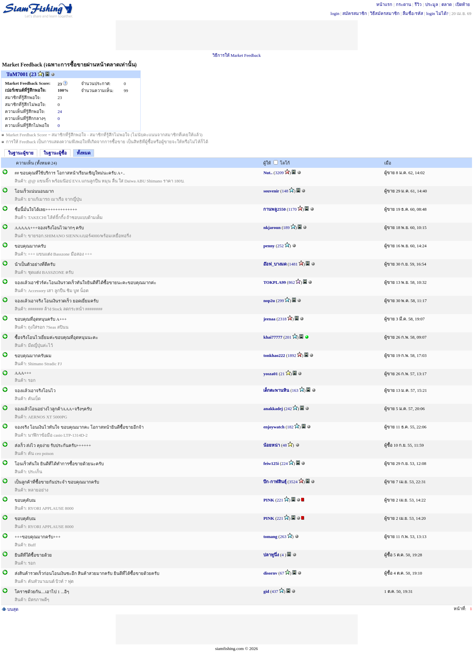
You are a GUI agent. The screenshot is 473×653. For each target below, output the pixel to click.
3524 (293, 481)
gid (266, 591)
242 (289, 408)
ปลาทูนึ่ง (271, 554)
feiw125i (271, 463)
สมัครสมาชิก (354, 13)
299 (281, 300)
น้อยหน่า (271, 445)
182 (290, 426)
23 (34, 74)
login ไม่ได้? (437, 13)
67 (282, 573)
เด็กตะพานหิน (276, 390)
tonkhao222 (274, 355)
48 (285, 445)
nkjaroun (272, 227)
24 (60, 111)
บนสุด (10, 609)
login (334, 13)
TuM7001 (17, 74)
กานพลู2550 (274, 209)
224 (284, 463)
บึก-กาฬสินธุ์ (274, 481)
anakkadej (273, 408)
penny (269, 245)
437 (275, 591)
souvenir (271, 190)
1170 (292, 209)
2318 (282, 318)
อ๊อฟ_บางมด (275, 264)
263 (283, 536)
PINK (268, 499)
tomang (270, 536)
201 (288, 337)
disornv (270, 573)
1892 (292, 355)
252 (280, 245)
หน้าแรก (384, 4)
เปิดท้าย (462, 4)
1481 (293, 264)
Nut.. (267, 172)
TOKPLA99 (274, 282)
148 (285, 190)
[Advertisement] (237, 35)
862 (292, 282)
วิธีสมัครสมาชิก (385, 13)
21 (282, 373)
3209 (279, 172)
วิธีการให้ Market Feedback (236, 55)
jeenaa (269, 318)
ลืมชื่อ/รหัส (413, 13)
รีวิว (417, 4)
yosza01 (270, 373)
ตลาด (446, 4)
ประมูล (431, 4)
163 (295, 390)
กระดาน (403, 4)
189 (286, 227)
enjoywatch (274, 426)
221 (280, 499)
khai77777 (272, 337)
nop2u (269, 300)
